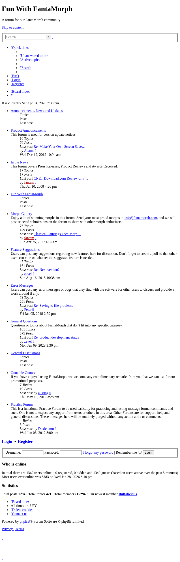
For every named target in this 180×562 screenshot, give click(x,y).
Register (25, 441)
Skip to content (13, 27)
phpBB (25, 521)
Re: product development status (56, 337)
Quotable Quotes (23, 373)
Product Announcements (28, 130)
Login (7, 441)
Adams (29, 150)
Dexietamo (46, 429)
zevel (28, 274)
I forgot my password (98, 452)
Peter (28, 309)
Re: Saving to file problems (53, 305)
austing (43, 393)
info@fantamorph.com (140, 218)
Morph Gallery (21, 214)
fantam (29, 182)
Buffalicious (128, 494)
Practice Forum (22, 404)
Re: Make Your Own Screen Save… (59, 146)
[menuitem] (34, 56)
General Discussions (25, 353)
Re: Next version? (47, 270)
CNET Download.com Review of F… (61, 178)
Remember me (128, 452)
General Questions (24, 321)
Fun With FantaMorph (27, 194)
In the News (19, 162)
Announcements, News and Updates (37, 111)
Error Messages (22, 285)
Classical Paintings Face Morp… (57, 234)
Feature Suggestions (25, 249)
